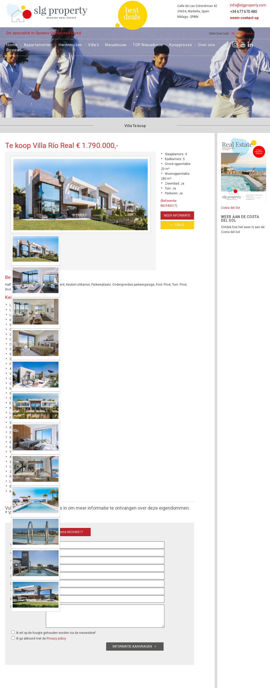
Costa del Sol (230, 208)
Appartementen (38, 44)
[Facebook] (227, 44)
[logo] (47, 12)
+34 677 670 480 (243, 12)
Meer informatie (177, 215)
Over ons (206, 44)
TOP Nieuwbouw (148, 44)
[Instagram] (235, 44)
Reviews (14, 49)
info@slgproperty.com (248, 5)
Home (12, 44)
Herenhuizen (70, 44)
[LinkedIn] (250, 44)
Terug (179, 225)
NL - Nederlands (243, 33)
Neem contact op (244, 18)
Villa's (93, 44)
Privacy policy (56, 638)
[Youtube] (242, 44)
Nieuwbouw (115, 44)
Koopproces (180, 44)
